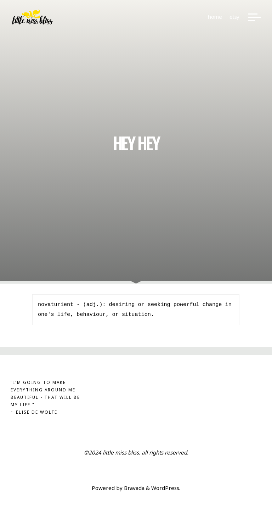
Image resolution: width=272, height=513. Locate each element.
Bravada (133, 487)
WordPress (165, 487)
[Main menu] (254, 17)
